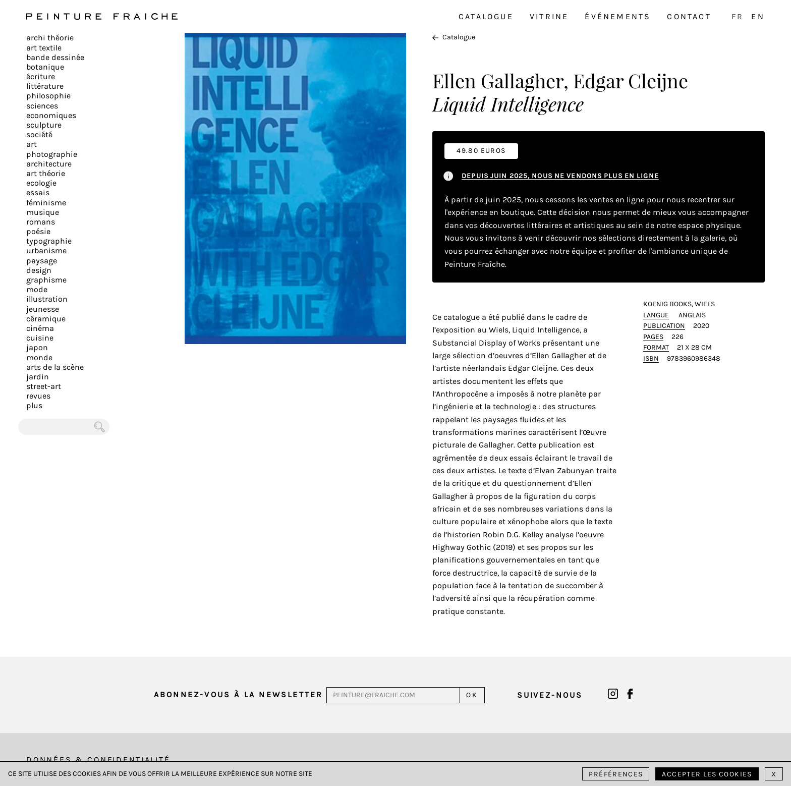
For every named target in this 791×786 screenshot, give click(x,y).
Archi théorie (50, 37)
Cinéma (40, 328)
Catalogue (486, 16)
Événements (618, 16)
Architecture (49, 164)
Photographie (51, 154)
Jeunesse (42, 309)
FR (737, 16)
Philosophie (48, 95)
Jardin (37, 376)
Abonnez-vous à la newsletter (238, 694)
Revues (38, 396)
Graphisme (46, 280)
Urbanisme (46, 250)
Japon (37, 347)
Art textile (44, 47)
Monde (39, 357)
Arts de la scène (55, 367)
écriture (40, 76)
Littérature (45, 86)
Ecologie (41, 183)
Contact (689, 16)
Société (39, 134)
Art (31, 144)
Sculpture (44, 125)
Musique (42, 212)
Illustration (47, 299)
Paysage (41, 260)
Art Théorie (45, 173)
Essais (37, 192)
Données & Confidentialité (98, 759)
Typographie (49, 241)
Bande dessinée (55, 57)
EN (757, 16)
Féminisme (46, 202)
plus (34, 405)
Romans (40, 222)
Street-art (43, 386)
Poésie (38, 231)
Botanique (45, 67)
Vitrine (549, 16)
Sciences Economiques (51, 110)
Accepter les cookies (707, 774)
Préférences (616, 774)
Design (38, 270)
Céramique (46, 318)
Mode (36, 289)
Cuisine (39, 338)
